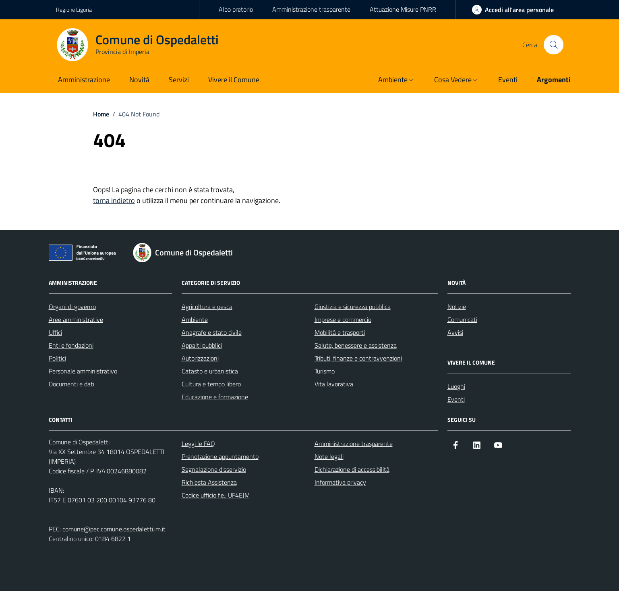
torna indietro (114, 200)
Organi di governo (72, 306)
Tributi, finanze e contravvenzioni (358, 358)
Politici (57, 358)
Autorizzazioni (200, 358)
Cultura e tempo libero (211, 384)
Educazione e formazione (215, 397)
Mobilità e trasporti (340, 332)
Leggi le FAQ (198, 443)
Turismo (325, 371)
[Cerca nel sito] (553, 44)
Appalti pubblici (202, 345)
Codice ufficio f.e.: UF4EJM (216, 495)
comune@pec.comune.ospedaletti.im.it (114, 529)
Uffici (55, 332)
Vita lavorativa (334, 384)
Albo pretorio (236, 9)
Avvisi (455, 332)
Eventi (456, 399)
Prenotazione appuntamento (220, 456)
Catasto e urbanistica (210, 371)
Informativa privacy (340, 482)
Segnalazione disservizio (214, 469)
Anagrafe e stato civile (212, 332)
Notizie (456, 306)
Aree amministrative (76, 319)
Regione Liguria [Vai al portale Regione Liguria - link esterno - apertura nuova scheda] (74, 9)
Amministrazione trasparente (311, 9)
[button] (396, 80)
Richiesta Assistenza (209, 482)
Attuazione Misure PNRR (403, 9)
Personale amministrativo (83, 371)
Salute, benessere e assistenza (356, 345)
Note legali (329, 456)
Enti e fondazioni (71, 345)
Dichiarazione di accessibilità (352, 469)
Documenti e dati (71, 384)
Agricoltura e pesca (207, 306)
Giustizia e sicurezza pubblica (353, 306)
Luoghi (456, 386)
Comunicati (462, 319)
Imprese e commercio (343, 319)
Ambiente (195, 319)
